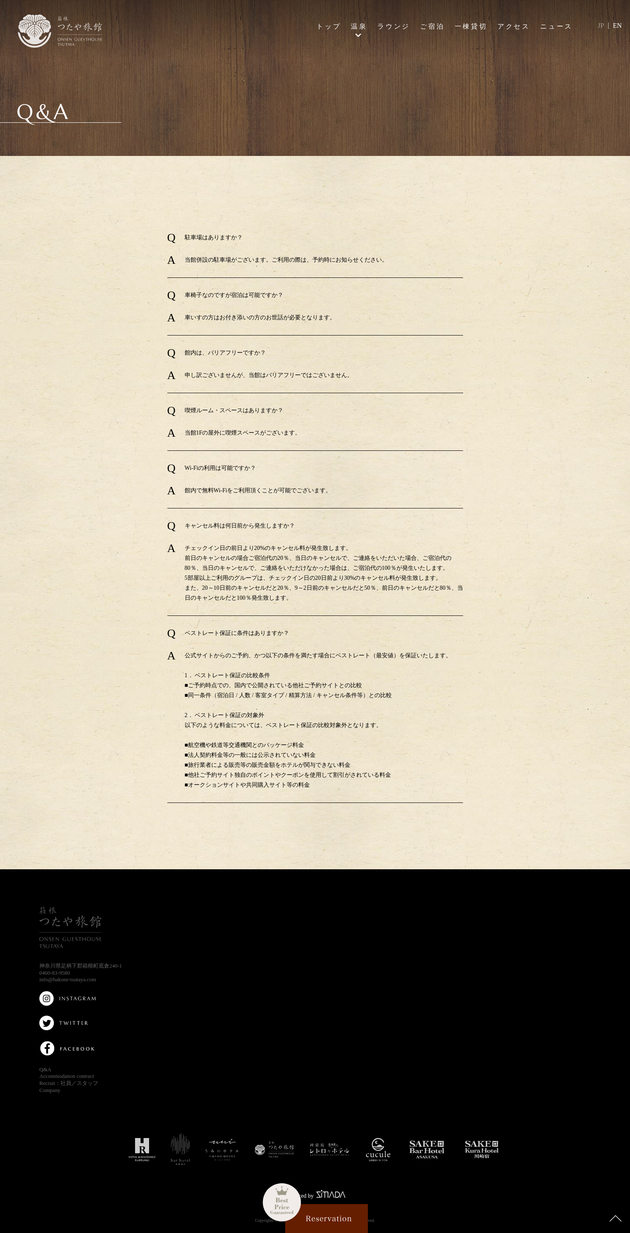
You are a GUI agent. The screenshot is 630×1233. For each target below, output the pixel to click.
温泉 (359, 26)
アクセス (513, 26)
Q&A (45, 1069)
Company (49, 1090)
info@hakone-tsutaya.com (67, 979)
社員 (65, 1083)
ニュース (556, 26)
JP (601, 25)
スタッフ (87, 1083)
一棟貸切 (471, 26)
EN (617, 25)
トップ (328, 26)
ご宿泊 (432, 26)
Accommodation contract (66, 1076)
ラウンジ (393, 26)
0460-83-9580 (54, 973)
